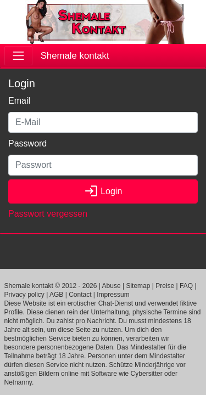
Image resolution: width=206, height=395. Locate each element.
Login (103, 191)
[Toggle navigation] (18, 55)
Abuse (111, 286)
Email (19, 100)
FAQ (186, 286)
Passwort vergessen (47, 213)
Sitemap (138, 286)
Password (27, 143)
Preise (164, 286)
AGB (56, 294)
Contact (80, 294)
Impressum (113, 294)
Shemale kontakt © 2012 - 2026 (50, 286)
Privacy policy (24, 294)
